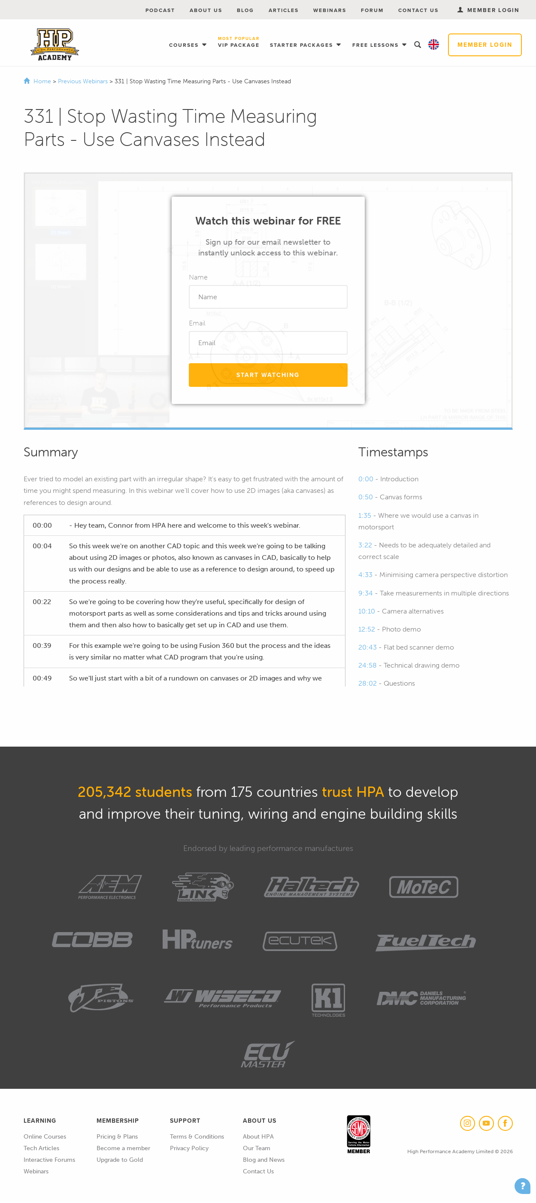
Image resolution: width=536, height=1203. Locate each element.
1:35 (364, 515)
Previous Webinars (83, 81)
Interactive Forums (49, 1160)
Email (197, 323)
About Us (206, 10)
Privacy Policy (189, 1148)
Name (198, 277)
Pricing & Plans (117, 1136)
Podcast (160, 10)
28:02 (367, 683)
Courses (185, 45)
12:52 (366, 629)
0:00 (365, 479)
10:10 (366, 611)
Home (42, 81)
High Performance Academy (54, 44)
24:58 (367, 665)
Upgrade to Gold (120, 1160)
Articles (284, 10)
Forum (372, 10)
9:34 (365, 593)
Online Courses (45, 1136)
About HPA (258, 1136)
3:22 (365, 545)
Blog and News (264, 1160)
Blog (245, 10)
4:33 (365, 575)
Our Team (256, 1148)
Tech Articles (41, 1148)
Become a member (123, 1148)
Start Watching (268, 375)
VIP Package (239, 42)
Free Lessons (376, 45)
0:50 (365, 497)
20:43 (367, 647)
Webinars (329, 10)
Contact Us (418, 10)
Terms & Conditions (197, 1136)
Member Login (484, 44)
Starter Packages (302, 45)
